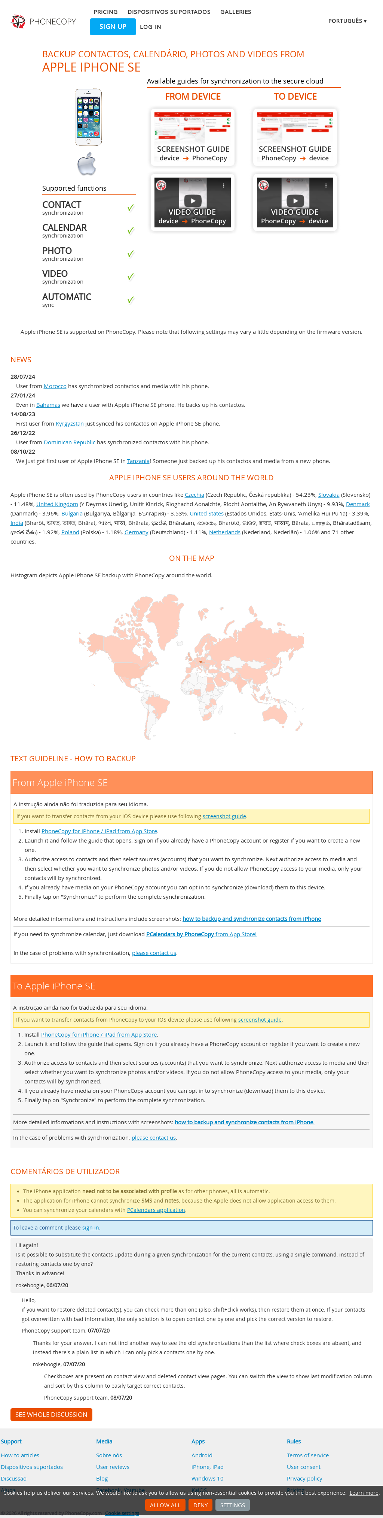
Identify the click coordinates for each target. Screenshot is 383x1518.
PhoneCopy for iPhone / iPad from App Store (99, 831)
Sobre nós (109, 1455)
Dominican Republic (69, 442)
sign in (90, 1227)
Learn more (364, 1493)
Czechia (194, 494)
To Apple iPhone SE (295, 137)
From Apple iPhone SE (193, 137)
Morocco (55, 386)
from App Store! (201, 934)
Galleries (235, 11)
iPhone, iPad (208, 1466)
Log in (150, 26)
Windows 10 (208, 1478)
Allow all (165, 1505)
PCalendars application (156, 1210)
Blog (102, 1478)
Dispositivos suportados (169, 11)
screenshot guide (224, 816)
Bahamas (48, 404)
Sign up (112, 26)
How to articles (20, 1455)
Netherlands (224, 532)
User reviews (112, 1466)
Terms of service (308, 1455)
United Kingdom (57, 504)
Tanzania (138, 461)
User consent (304, 1466)
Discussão (14, 1478)
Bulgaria (72, 513)
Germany (136, 532)
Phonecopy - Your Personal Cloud (44, 21)
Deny (200, 1505)
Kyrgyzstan (70, 423)
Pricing (105, 11)
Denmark (358, 504)
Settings (232, 1505)
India (16, 522)
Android (202, 1455)
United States (207, 513)
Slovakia (329, 494)
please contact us (154, 952)
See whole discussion (51, 1414)
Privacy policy (304, 1478)
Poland (70, 532)
